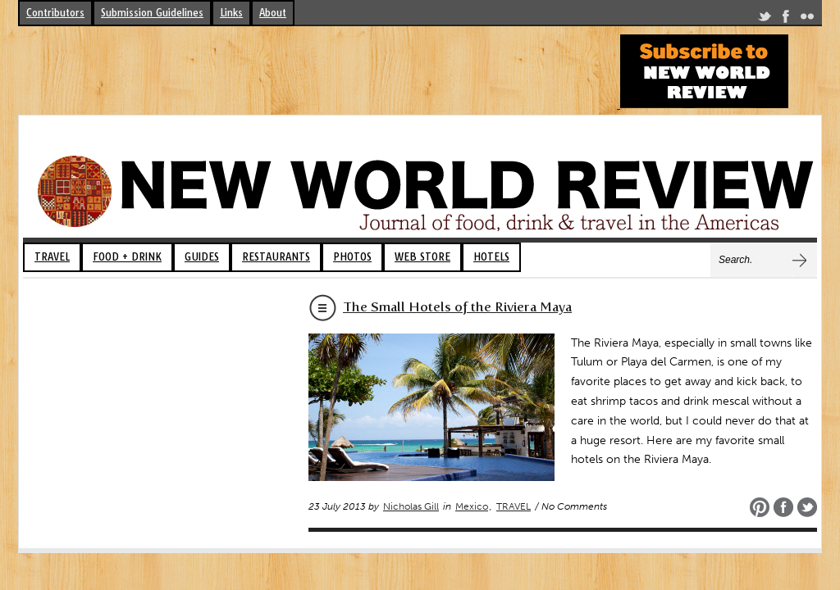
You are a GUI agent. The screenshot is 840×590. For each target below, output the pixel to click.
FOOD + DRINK (127, 257)
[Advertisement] (316, 71)
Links (231, 13)
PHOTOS (352, 257)
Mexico (471, 506)
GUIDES (202, 257)
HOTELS (491, 257)
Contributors (55, 13)
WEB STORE (422, 257)
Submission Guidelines (152, 13)
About (272, 13)
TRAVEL (52, 257)
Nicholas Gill (411, 506)
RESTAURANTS (276, 257)
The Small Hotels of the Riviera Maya (457, 307)
